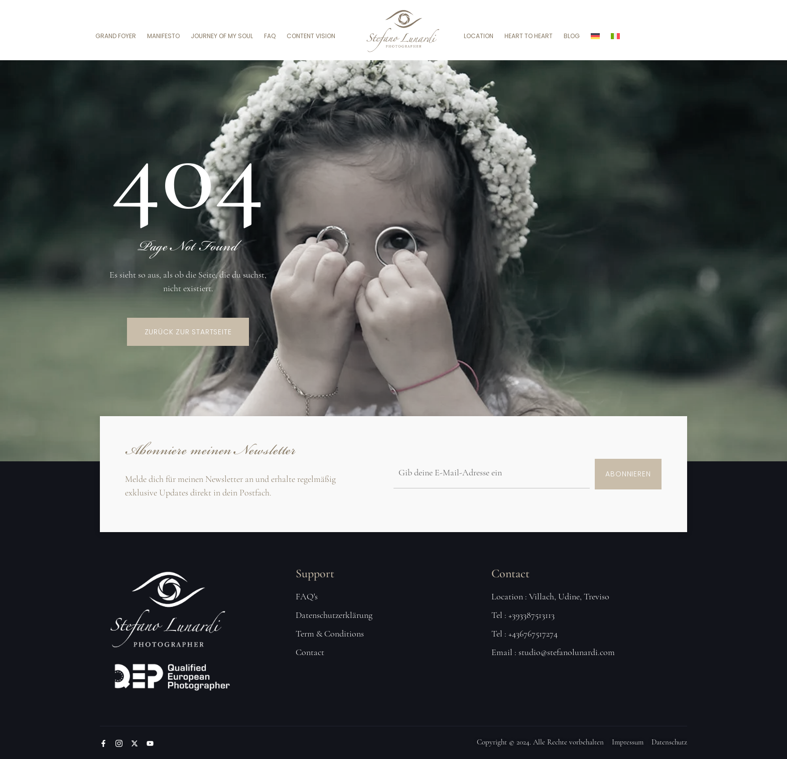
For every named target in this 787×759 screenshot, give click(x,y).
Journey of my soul (222, 36)
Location (478, 36)
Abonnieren (627, 474)
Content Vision (311, 36)
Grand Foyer (115, 36)
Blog (572, 36)
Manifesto (163, 36)
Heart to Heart (528, 36)
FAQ (270, 36)
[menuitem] (595, 36)
